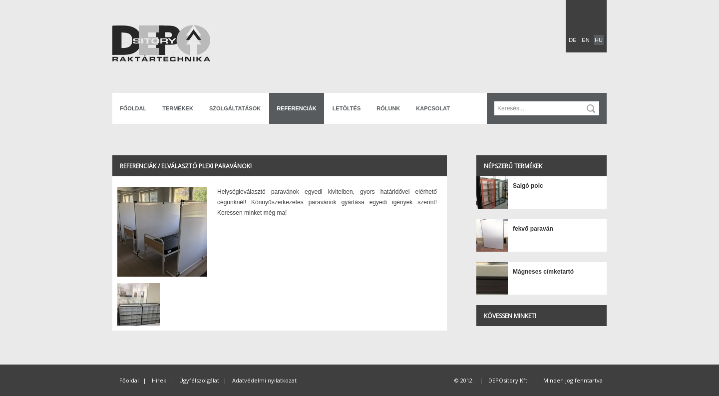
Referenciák (296, 108)
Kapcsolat (433, 108)
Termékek (177, 108)
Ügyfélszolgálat (199, 380)
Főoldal (133, 108)
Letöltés (347, 108)
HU (599, 40)
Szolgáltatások (235, 108)
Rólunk (388, 108)
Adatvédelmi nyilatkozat (264, 380)
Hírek (159, 380)
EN (585, 40)
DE (572, 40)
